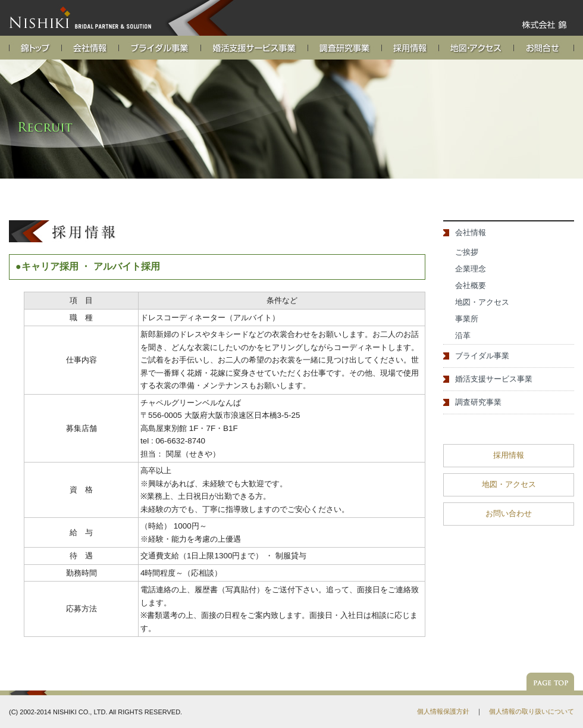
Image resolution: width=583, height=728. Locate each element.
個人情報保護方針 (443, 711)
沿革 (463, 335)
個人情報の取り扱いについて (531, 711)
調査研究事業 (478, 402)
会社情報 (470, 232)
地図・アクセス (482, 302)
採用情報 (508, 455)
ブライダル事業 (482, 355)
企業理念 (470, 268)
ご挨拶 (466, 252)
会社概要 (470, 285)
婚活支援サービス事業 (493, 378)
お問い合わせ (508, 513)
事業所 (466, 318)
